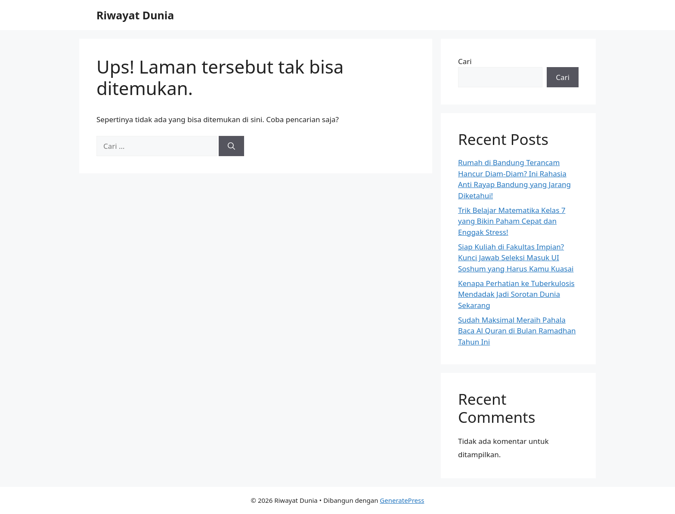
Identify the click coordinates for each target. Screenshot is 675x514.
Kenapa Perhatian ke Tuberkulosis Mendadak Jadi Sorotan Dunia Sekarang (516, 294)
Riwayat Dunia (135, 15)
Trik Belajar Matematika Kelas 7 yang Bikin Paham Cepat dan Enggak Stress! (511, 221)
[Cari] (231, 146)
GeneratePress (402, 500)
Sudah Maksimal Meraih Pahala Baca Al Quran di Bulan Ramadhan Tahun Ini (517, 331)
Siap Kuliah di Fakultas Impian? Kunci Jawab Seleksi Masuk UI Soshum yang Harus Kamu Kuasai (515, 258)
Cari (465, 61)
